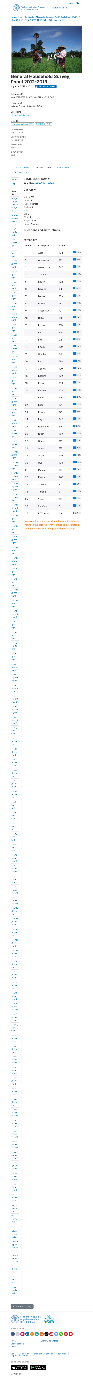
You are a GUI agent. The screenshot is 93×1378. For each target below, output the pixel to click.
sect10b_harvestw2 (14, 868)
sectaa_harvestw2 (15, 1197)
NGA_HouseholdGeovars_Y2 (15, 205)
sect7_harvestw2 (15, 826)
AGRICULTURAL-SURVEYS (67, 17)
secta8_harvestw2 (15, 1102)
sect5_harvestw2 (15, 805)
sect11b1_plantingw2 (15, 476)
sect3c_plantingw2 (15, 274)
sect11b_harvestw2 (15, 921)
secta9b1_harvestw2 (15, 1134)
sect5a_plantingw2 (15, 327)
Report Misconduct (19, 1355)
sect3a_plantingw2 (15, 253)
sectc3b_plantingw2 (15, 688)
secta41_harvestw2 (15, 1176)
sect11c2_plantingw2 (15, 508)
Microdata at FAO (60, 7)
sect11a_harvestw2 (15, 911)
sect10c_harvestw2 (14, 879)
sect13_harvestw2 (14, 975)
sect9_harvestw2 (15, 847)
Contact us (24, 1353)
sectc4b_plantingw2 (15, 720)
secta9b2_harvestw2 (15, 1144)
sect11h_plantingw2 (15, 561)
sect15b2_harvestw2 (15, 1017)
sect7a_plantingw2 (14, 359)
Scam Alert (61, 1353)
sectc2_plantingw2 (15, 667)
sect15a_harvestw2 (14, 996)
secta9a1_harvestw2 (15, 1112)
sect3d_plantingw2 (15, 285)
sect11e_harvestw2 (15, 953)
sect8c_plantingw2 (15, 402)
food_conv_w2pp (15, 1219)
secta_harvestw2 (15, 1279)
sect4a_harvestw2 (15, 784)
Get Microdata (45, 86)
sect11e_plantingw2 (15, 529)
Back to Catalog (22, 1306)
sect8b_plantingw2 (15, 391)
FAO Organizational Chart (17, 1344)
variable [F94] (60, 20)
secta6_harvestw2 (15, 1081)
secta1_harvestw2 (15, 1028)
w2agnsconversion (15, 1234)
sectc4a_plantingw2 (15, 709)
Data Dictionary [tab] (44, 167)
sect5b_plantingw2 (15, 338)
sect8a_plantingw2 (15, 380)
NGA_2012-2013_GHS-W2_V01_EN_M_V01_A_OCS (31, 20)
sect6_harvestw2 (15, 815)
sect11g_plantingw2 (15, 550)
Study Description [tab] (22, 167)
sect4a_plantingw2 (15, 306)
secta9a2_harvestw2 (15, 1123)
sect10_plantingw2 (15, 444)
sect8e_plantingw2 (15, 423)
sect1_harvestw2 (15, 731)
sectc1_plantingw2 (14, 656)
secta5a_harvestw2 (15, 1059)
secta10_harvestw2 (14, 1166)
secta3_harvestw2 (15, 1049)
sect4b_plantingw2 (15, 317)
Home (13, 17)
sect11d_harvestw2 (15, 943)
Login (70, 3)
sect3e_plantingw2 (15, 295)
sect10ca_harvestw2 (15, 890)
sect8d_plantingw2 (15, 412)
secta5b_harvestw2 (15, 1070)
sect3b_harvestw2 (15, 773)
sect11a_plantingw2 (15, 455)
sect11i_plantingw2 (14, 571)
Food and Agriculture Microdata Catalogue (36, 17)
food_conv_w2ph (15, 1208)
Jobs (13, 1353)
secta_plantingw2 (14, 1290)
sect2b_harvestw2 (15, 752)
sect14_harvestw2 (14, 985)
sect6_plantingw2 (14, 348)
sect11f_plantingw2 (14, 540)
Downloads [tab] (63, 167)
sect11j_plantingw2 (14, 582)
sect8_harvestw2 (15, 837)
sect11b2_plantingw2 (15, 487)
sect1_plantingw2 (14, 232)
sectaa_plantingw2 (15, 635)
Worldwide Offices (49, 1341)
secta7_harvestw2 (15, 1091)
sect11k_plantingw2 (15, 593)
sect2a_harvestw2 (15, 741)
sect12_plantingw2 (14, 624)
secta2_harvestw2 (15, 1038)
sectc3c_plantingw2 (15, 699)
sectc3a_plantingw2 (15, 677)
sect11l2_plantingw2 (15, 614)
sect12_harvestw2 (14, 964)
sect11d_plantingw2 (15, 518)
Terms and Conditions (43, 1353)
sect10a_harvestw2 (14, 858)
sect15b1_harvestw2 (15, 1006)
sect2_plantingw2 (14, 242)
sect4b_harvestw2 (15, 794)
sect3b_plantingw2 (15, 264)
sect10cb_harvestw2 (15, 900)
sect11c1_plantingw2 (15, 497)
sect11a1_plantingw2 (15, 465)
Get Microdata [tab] (21, 172)
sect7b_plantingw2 (15, 370)
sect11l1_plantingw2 (15, 603)
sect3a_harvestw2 (15, 762)
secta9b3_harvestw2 (15, 1155)
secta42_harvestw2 (15, 1187)
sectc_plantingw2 (14, 646)
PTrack (15, 1226)
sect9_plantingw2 (14, 433)
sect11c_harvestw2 (15, 932)
